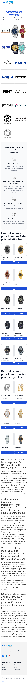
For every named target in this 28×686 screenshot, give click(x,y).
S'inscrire (7, 262)
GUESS (15, 667)
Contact (4, 669)
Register (4, 667)
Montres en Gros (18, 672)
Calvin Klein (17, 669)
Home (3, 664)
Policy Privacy (5, 672)
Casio (15, 664)
